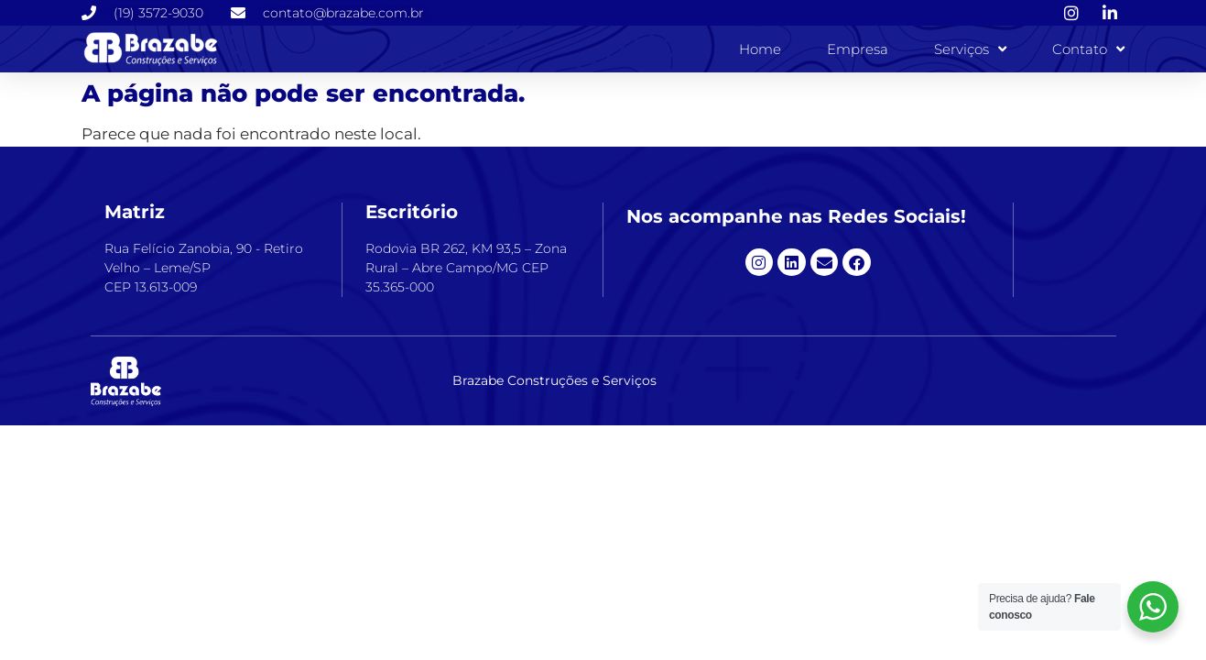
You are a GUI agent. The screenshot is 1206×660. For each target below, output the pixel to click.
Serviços (970, 49)
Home (760, 49)
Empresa (857, 49)
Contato (1088, 49)
